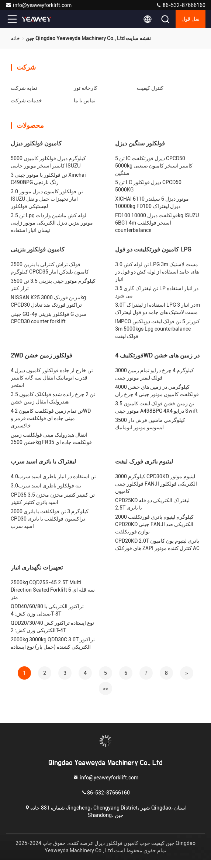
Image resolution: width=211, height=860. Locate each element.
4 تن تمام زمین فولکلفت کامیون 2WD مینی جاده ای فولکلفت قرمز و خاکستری (51, 418)
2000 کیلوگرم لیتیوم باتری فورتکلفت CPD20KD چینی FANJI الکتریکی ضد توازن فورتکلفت (154, 524)
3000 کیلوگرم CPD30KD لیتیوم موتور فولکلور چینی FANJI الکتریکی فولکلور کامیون (156, 483)
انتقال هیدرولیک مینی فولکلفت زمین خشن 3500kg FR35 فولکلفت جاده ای (51, 438)
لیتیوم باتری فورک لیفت (144, 461)
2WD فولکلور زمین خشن (41, 355)
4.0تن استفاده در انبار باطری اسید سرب (53, 476)
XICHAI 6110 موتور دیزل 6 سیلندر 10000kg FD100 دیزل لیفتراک (152, 202)
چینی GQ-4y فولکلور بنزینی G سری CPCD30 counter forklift (48, 317)
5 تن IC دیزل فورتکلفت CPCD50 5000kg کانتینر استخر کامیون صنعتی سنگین (154, 165)
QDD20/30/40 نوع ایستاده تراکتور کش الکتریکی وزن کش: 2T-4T (52, 626)
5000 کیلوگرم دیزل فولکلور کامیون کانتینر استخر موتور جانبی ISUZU (48, 162)
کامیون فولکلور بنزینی (38, 249)
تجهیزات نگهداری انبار (37, 567)
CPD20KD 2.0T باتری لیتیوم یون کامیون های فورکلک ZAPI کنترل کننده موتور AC (157, 544)
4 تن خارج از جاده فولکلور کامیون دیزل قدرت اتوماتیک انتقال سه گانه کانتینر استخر (52, 377)
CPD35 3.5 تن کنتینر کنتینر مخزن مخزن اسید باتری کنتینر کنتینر (53, 498)
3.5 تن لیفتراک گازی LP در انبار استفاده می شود (156, 292)
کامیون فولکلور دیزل (36, 143)
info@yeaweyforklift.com (39, 5)
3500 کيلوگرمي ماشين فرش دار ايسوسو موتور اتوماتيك (150, 423)
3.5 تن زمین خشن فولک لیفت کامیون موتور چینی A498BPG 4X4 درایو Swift (156, 407)
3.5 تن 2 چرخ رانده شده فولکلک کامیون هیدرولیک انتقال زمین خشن (53, 398)
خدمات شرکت (26, 100)
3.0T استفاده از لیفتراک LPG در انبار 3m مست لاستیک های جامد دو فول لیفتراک (157, 308)
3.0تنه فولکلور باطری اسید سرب (46, 486)
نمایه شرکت (24, 88)
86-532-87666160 (180, 5)
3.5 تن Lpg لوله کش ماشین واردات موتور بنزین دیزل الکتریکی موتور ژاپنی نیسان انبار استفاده (52, 222)
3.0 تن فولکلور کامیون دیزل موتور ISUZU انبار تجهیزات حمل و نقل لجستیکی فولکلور (47, 198)
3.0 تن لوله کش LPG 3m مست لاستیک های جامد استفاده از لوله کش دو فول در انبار (157, 271)
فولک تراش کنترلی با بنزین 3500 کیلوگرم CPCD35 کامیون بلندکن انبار (50, 268)
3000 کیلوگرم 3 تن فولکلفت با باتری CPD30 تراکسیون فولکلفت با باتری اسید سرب (50, 518)
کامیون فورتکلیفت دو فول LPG (153, 249)
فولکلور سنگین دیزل (140, 143)
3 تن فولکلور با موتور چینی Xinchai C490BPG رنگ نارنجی (48, 178)
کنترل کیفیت (150, 88)
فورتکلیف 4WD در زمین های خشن (157, 355)
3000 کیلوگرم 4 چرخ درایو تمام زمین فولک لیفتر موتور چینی (154, 374)
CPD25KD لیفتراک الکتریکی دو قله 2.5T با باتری (152, 504)
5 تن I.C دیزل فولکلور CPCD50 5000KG (148, 186)
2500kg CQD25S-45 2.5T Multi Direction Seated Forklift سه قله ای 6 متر (53, 589)
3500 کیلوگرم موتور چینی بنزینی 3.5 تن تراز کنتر (53, 284)
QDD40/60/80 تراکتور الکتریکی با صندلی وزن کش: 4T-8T (47, 610)
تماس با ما (85, 100)
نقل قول (190, 19)
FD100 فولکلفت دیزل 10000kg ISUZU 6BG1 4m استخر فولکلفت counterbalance (157, 222)
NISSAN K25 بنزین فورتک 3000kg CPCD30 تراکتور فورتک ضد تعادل (48, 301)
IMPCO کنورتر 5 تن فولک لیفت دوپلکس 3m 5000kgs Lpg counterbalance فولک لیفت (157, 328)
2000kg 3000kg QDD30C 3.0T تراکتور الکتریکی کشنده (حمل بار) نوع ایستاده (53, 643)
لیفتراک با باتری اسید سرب (43, 461)
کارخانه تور (85, 88)
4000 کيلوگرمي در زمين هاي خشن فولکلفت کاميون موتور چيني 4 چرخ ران (157, 390)
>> (105, 688)
